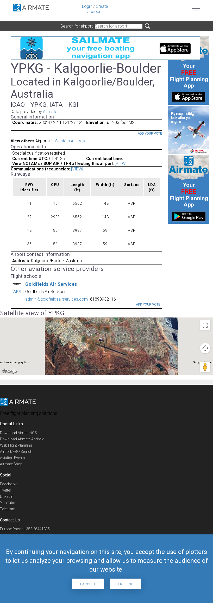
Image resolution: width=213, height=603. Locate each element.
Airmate (50, 111)
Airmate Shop (11, 464)
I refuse (125, 584)
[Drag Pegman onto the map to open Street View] (205, 367)
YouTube (7, 503)
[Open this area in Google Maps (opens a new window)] (9, 371)
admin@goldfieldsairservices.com (56, 299)
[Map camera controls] (205, 348)
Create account (97, 9)
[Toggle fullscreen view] (205, 325)
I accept (88, 584)
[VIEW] (121, 163)
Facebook (8, 484)
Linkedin (6, 496)
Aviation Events (12, 458)
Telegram (7, 509)
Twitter (5, 490)
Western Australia (70, 140)
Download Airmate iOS (18, 433)
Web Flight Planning (16, 445)
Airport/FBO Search (16, 451)
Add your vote (150, 133)
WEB (16, 291)
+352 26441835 (37, 529)
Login (87, 6)
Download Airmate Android (22, 439)
